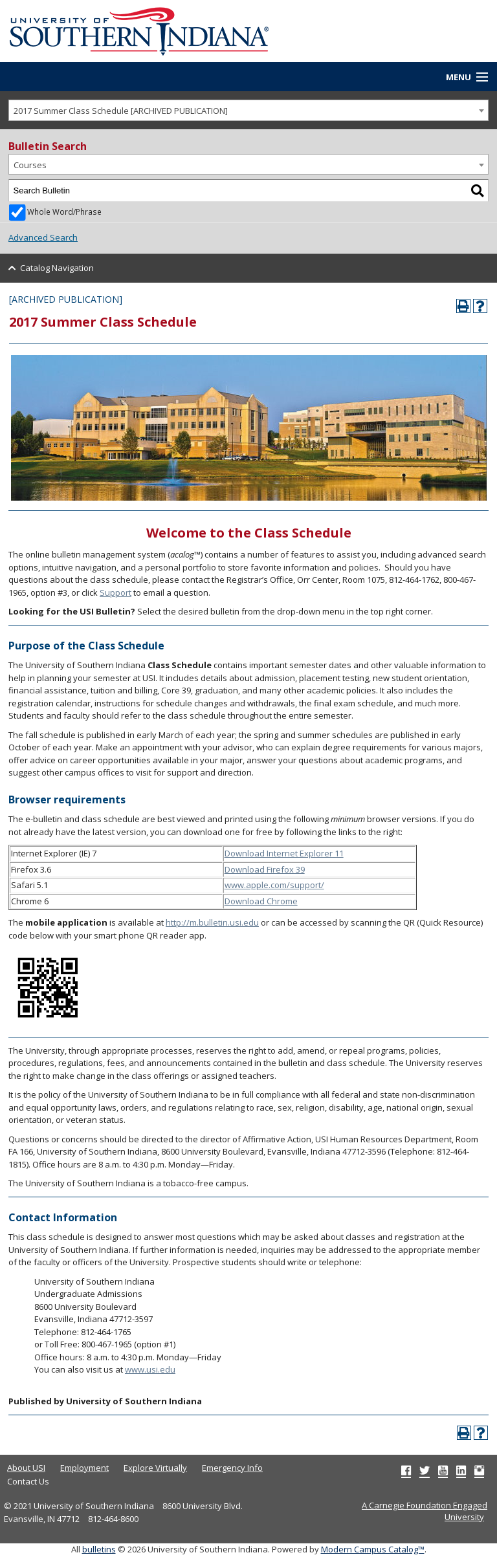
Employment (84, 1467)
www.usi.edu (150, 1369)
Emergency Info (232, 1467)
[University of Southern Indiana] (139, 30)
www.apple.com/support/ (274, 885)
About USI (26, 1467)
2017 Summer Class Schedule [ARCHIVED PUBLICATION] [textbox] (121, 110)
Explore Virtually (155, 1467)
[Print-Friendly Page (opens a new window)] (463, 306)
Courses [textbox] (30, 165)
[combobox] (248, 110)
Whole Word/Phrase (64, 211)
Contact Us (28, 1481)
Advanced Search (43, 237)
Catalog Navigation (57, 268)
